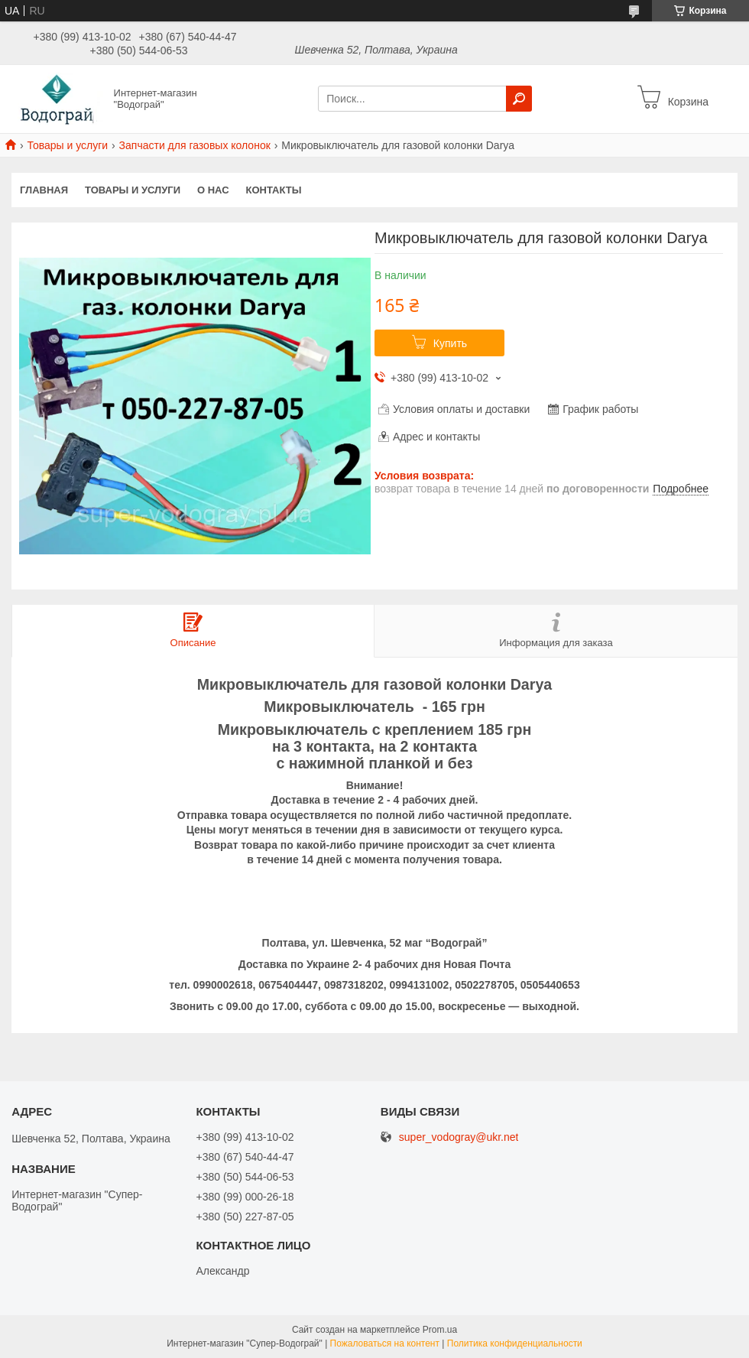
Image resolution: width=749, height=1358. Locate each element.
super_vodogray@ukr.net (459, 1137)
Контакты (274, 190)
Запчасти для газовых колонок (195, 145)
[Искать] (519, 99)
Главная (44, 190)
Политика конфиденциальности (514, 1343)
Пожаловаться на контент (384, 1343)
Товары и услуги (67, 145)
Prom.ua (440, 1329)
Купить (450, 343)
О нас (213, 190)
